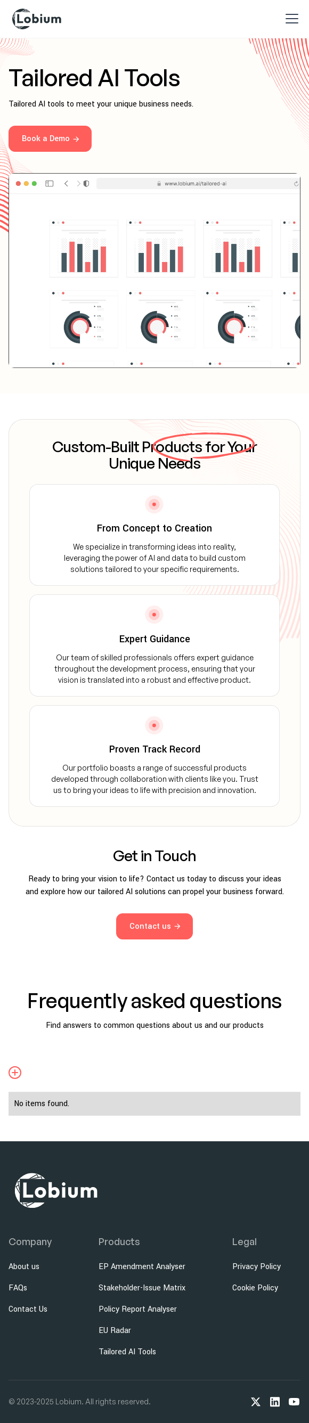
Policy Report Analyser (138, 1309)
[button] (289, 18)
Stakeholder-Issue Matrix (142, 1288)
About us (24, 1266)
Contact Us (28, 1309)
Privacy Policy (256, 1266)
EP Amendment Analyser (142, 1266)
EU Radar (115, 1330)
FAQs (18, 1288)
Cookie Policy (255, 1288)
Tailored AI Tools (127, 1351)
